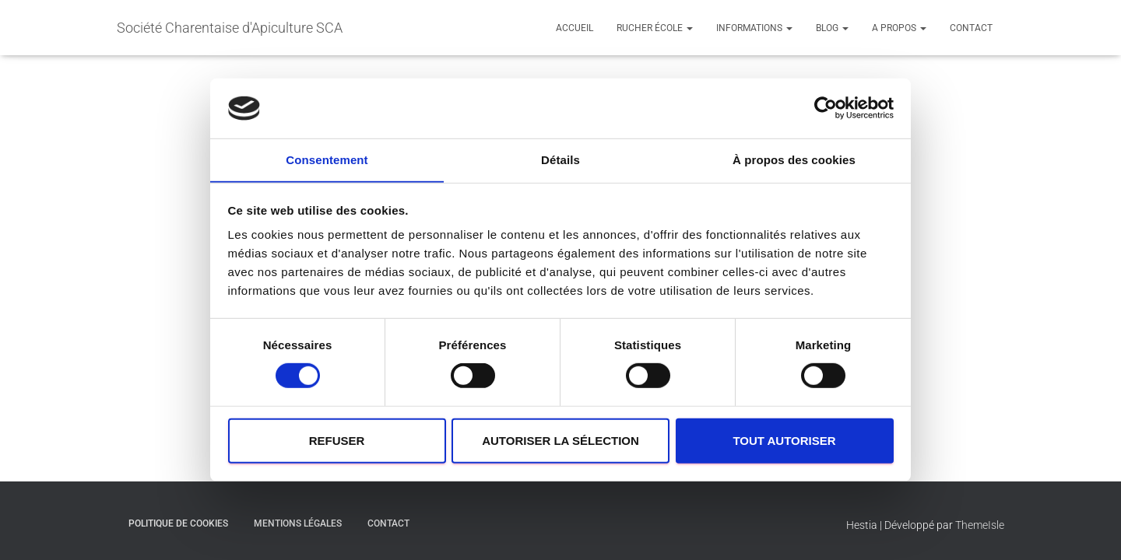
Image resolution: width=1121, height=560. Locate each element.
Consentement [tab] (326, 159)
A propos (899, 28)
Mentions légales (298, 523)
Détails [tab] (560, 159)
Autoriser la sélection (560, 440)
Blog (832, 28)
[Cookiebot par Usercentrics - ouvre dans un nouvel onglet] (825, 108)
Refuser (337, 440)
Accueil (574, 28)
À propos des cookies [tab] (794, 159)
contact (971, 28)
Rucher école (655, 28)
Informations (754, 28)
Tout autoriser (784, 440)
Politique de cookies (178, 523)
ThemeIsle (979, 525)
